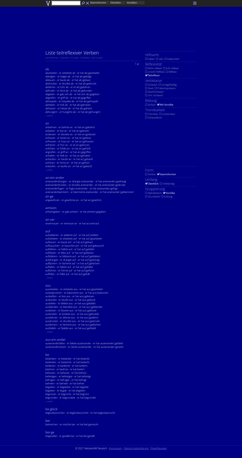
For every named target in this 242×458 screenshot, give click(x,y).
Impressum (115, 448)
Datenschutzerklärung (136, 448)
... (49, 115)
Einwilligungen (158, 448)
